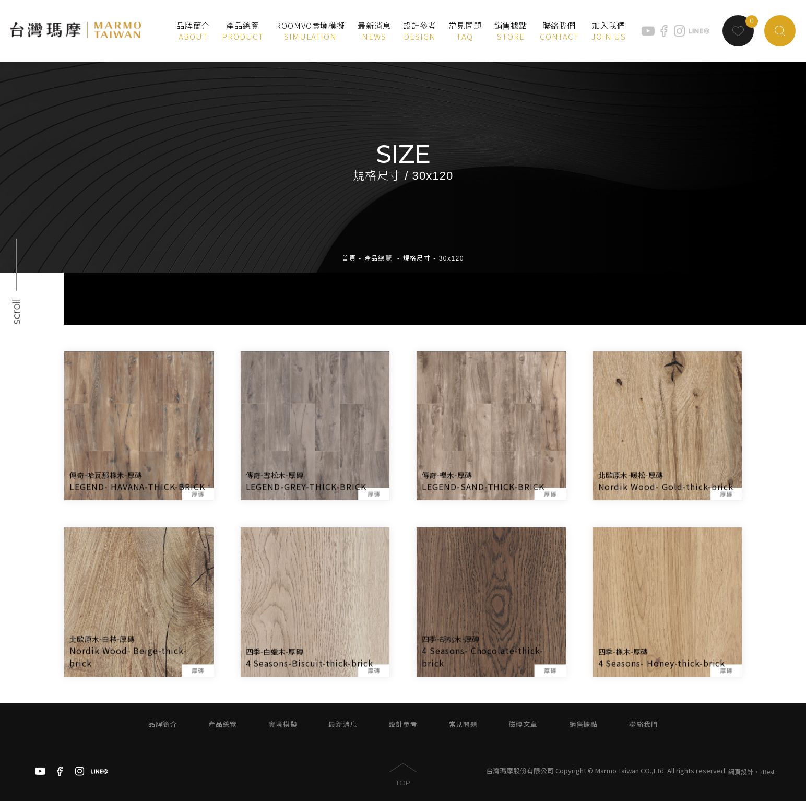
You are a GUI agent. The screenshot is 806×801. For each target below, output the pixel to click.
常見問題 (463, 724)
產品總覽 (378, 250)
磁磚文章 (523, 724)
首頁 (349, 250)
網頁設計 (740, 771)
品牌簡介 (162, 724)
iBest (768, 771)
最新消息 (342, 724)
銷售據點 (583, 724)
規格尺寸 (417, 250)
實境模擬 (282, 724)
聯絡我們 (643, 724)
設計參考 (402, 724)
